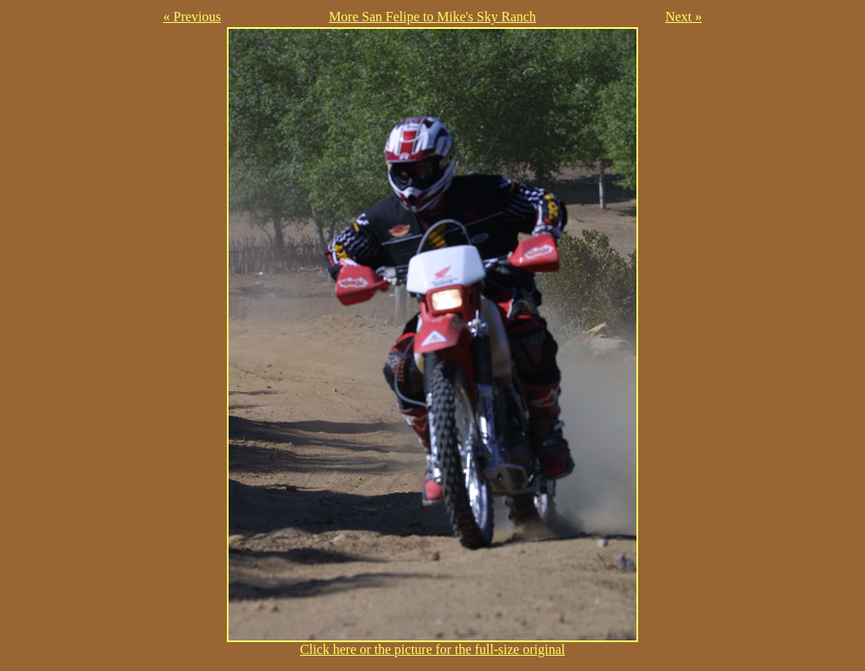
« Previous (192, 16)
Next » (683, 16)
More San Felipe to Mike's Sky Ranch (432, 16)
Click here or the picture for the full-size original (432, 643)
